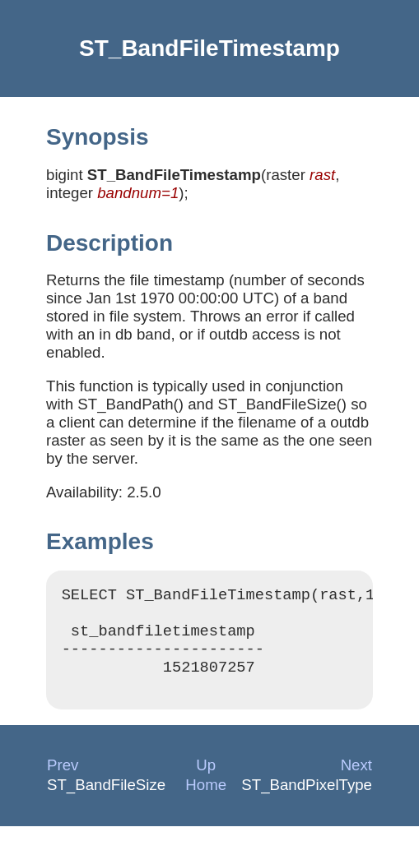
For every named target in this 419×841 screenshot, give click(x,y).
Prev (62, 779)
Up (206, 779)
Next (356, 779)
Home (205, 799)
